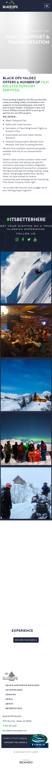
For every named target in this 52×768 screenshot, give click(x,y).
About (9, 703)
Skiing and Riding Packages (22, 685)
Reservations (14, 708)
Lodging (11, 694)
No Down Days (14, 689)
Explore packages (25, 640)
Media (9, 699)
